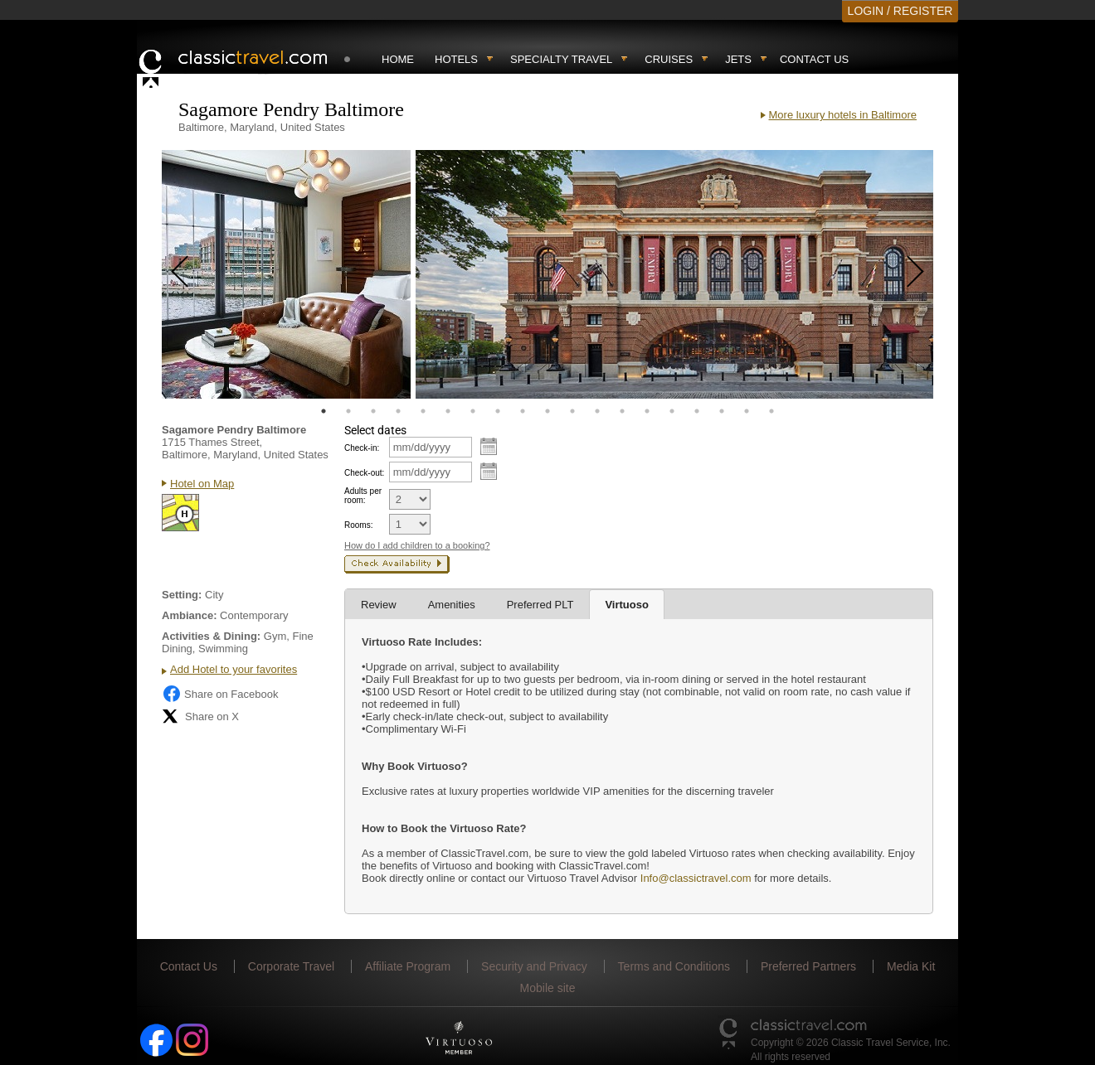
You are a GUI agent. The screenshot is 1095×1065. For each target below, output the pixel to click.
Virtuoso (627, 604)
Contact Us (814, 59)
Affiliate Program (407, 966)
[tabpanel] (286, 274)
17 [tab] (721, 411)
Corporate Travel (291, 966)
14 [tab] (647, 411)
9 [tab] (522, 411)
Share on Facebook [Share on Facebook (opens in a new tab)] (220, 694)
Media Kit (911, 966)
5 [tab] (423, 411)
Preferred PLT (540, 604)
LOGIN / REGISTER (900, 10)
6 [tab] (448, 411)
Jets (738, 59)
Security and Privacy (534, 966)
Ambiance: (189, 615)
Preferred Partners (808, 966)
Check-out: (364, 472)
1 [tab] (323, 411)
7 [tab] (473, 411)
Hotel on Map (202, 483)
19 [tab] (771, 411)
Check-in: (361, 448)
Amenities (451, 604)
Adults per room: (363, 496)
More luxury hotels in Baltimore (843, 115)
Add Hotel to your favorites (233, 669)
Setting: (182, 594)
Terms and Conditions (674, 966)
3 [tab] (373, 411)
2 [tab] (348, 411)
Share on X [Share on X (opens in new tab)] (200, 716)
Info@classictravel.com (696, 878)
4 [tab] (398, 411)
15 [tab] (672, 411)
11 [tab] (572, 411)
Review (379, 604)
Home (398, 59)
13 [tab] (622, 411)
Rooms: (358, 525)
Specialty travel (561, 59)
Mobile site (548, 988)
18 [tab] (746, 411)
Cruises (669, 59)
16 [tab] (697, 411)
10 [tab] (547, 411)
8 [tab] (497, 411)
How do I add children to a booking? (417, 545)
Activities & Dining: (211, 636)
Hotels (456, 59)
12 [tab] (597, 411)
